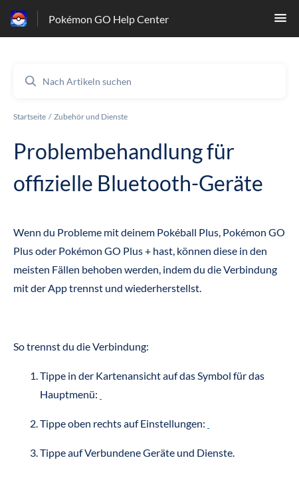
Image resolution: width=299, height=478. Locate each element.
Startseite (29, 116)
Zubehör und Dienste (91, 116)
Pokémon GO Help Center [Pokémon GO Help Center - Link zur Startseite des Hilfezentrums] (109, 19)
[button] (280, 21)
